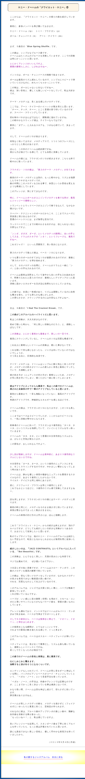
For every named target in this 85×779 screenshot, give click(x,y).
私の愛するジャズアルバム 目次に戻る (43, 757)
